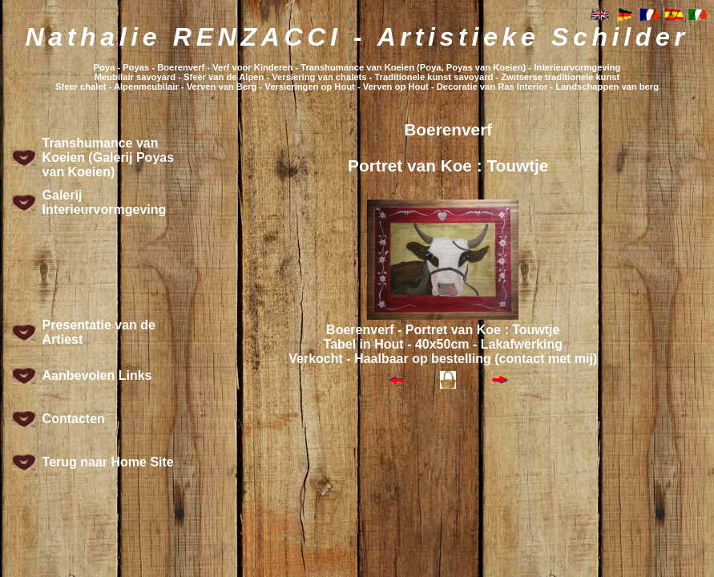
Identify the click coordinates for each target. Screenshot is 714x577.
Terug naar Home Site (108, 462)
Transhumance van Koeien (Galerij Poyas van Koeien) (108, 157)
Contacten (73, 419)
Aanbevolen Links (97, 375)
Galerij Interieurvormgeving (104, 202)
